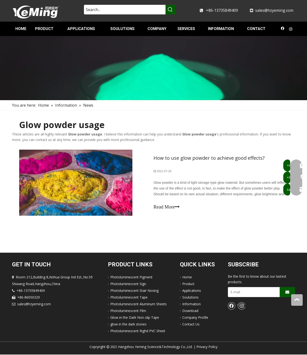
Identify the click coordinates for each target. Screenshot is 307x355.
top (297, 300)
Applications (191, 291)
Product (188, 284)
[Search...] (124, 9)
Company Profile (195, 318)
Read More (167, 207)
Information (191, 304)
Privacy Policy (207, 347)
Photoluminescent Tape (129, 297)
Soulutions (190, 297)
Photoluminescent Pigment (131, 277)
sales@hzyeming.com (274, 10)
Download (190, 311)
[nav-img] (153, 68)
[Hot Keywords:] (170, 9)
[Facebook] (283, 29)
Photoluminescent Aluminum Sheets (138, 304)
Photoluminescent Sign (128, 284)
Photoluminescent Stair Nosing (134, 291)
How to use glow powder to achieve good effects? (209, 158)
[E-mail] (252, 292)
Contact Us (191, 324)
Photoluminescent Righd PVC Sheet (137, 331)
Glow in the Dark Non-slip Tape (134, 318)
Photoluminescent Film (128, 311)
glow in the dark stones (128, 324)
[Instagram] (291, 29)
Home (187, 277)
